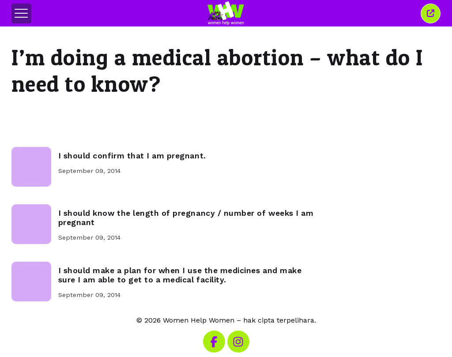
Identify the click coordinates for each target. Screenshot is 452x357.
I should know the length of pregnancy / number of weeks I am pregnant (186, 218)
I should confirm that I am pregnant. (132, 155)
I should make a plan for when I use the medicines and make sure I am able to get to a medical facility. (180, 275)
